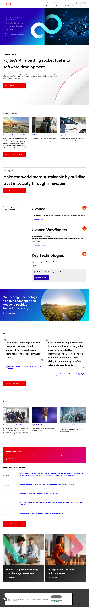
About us (49, 2)
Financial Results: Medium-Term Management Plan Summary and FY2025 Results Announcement (46, 484)
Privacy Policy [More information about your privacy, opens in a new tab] (15, 600)
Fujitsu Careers (52, 577)
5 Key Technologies (38, 266)
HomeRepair (64, 135)
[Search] (82, 3)
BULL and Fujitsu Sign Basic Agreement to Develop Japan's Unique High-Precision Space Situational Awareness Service (50, 503)
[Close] (70, 596)
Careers (70, 2)
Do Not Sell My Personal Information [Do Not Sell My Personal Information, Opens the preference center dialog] (56, 601)
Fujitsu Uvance (37, 220)
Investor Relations (63, 2)
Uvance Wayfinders (66, 5)
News (55, 2)
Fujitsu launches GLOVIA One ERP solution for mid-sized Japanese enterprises (40, 513)
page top (87, 593)
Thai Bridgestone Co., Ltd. (39, 135)
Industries (39, 5)
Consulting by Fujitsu (39, 245)
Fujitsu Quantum (37, 425)
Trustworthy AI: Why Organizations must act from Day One (72, 425)
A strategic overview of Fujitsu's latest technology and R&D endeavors (23, 367)
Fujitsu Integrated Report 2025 (13, 425)
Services (46, 5)
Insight (52, 5)
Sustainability (83, 5)
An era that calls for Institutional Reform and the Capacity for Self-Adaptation (66, 375)
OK (56, 596)
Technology (74, 5)
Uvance (58, 5)
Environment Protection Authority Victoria (15, 135)
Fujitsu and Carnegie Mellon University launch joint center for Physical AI (39, 493)
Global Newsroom (12, 459)
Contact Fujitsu (10, 577)
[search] (85, 2)
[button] (5, 599)
